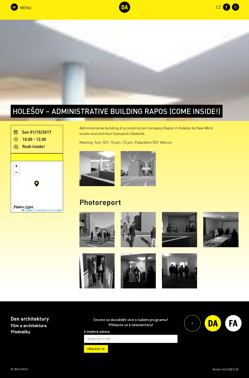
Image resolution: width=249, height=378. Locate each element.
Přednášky (20, 331)
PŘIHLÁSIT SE (96, 349)
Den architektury (30, 318)
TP (237, 369)
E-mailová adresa (97, 332)
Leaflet (27, 210)
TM (230, 369)
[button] (36, 184)
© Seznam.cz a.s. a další (48, 210)
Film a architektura (29, 325)
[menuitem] (217, 6)
